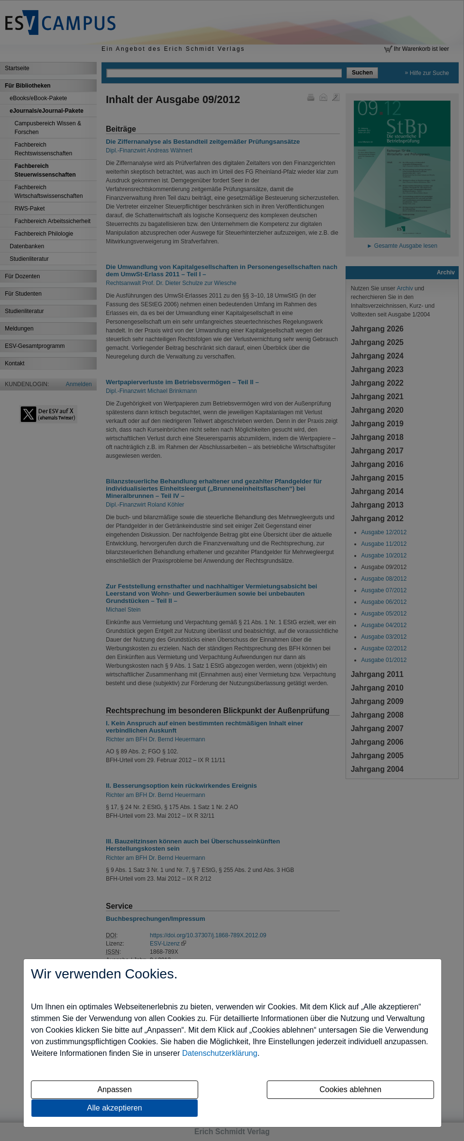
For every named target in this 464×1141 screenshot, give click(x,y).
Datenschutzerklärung (220, 1053)
